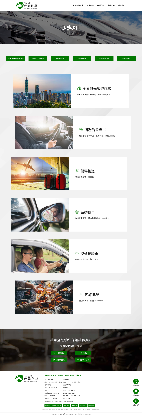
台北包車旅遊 (77, 409)
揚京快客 (62, 414)
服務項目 (90, 5)
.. (77, 414)
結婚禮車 (82, 58)
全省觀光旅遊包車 (16, 58)
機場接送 (60, 58)
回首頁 (47, 405)
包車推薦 (60, 409)
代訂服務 (126, 58)
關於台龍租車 (78, 5)
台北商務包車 (87, 409)
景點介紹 (111, 5)
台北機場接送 (96, 409)
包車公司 (45, 409)
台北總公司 (59, 352)
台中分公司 (83, 352)
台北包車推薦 (68, 409)
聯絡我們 (121, 5)
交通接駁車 (104, 58)
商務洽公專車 (38, 58)
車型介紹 (100, 5)
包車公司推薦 (53, 409)
